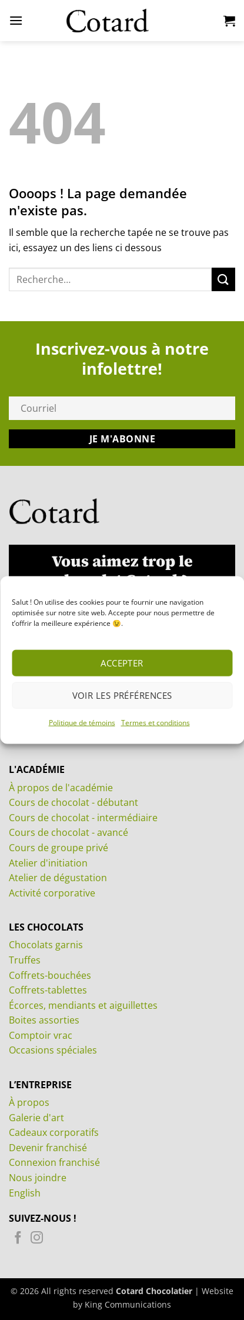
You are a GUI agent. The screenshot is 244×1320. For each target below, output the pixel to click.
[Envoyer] (223, 279)
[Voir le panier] (229, 21)
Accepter (122, 663)
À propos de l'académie (61, 787)
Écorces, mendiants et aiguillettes (83, 1005)
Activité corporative (52, 892)
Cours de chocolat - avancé (68, 832)
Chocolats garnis (46, 944)
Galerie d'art (36, 1117)
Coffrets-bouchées (50, 975)
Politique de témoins (82, 722)
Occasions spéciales (53, 1050)
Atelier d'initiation (48, 862)
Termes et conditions (155, 722)
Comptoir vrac (40, 1035)
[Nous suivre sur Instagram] (37, 1239)
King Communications (128, 1304)
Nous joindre (37, 1177)
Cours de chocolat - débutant (73, 802)
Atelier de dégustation (58, 877)
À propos (29, 1102)
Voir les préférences (122, 695)
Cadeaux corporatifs (54, 1132)
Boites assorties (44, 1020)
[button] (16, 20)
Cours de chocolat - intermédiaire (83, 817)
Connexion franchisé (54, 1162)
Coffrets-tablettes (48, 990)
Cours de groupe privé (58, 847)
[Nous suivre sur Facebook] (18, 1239)
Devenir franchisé (48, 1147)
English (25, 1192)
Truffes (25, 960)
